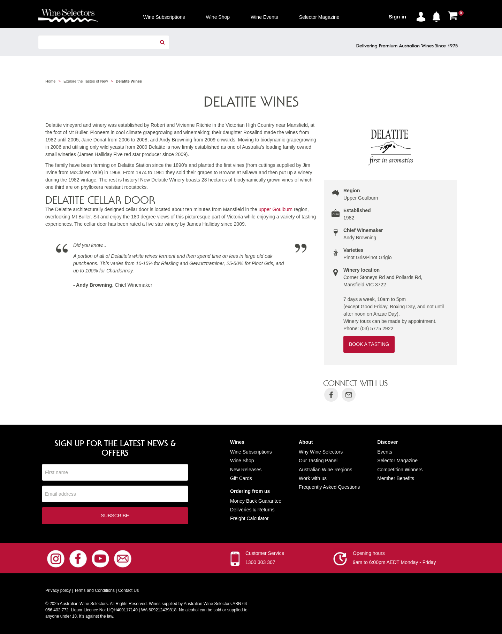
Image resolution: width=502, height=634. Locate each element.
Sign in (397, 17)
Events (384, 452)
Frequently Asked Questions (329, 487)
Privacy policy (58, 591)
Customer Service (264, 554)
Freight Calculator (249, 518)
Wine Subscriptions (251, 452)
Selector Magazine (397, 460)
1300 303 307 (260, 563)
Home (50, 81)
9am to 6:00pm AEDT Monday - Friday (394, 563)
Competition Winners (400, 469)
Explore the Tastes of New (85, 81)
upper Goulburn (275, 209)
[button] (438, 15)
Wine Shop (242, 460)
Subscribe (115, 516)
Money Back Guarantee (255, 501)
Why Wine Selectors (321, 452)
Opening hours (369, 554)
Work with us (313, 478)
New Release (244, 469)
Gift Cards (241, 478)
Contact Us (128, 591)
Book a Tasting (369, 344)
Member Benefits (395, 478)
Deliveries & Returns (252, 509)
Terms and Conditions (94, 591)
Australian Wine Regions (325, 469)
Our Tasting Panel (318, 460)
